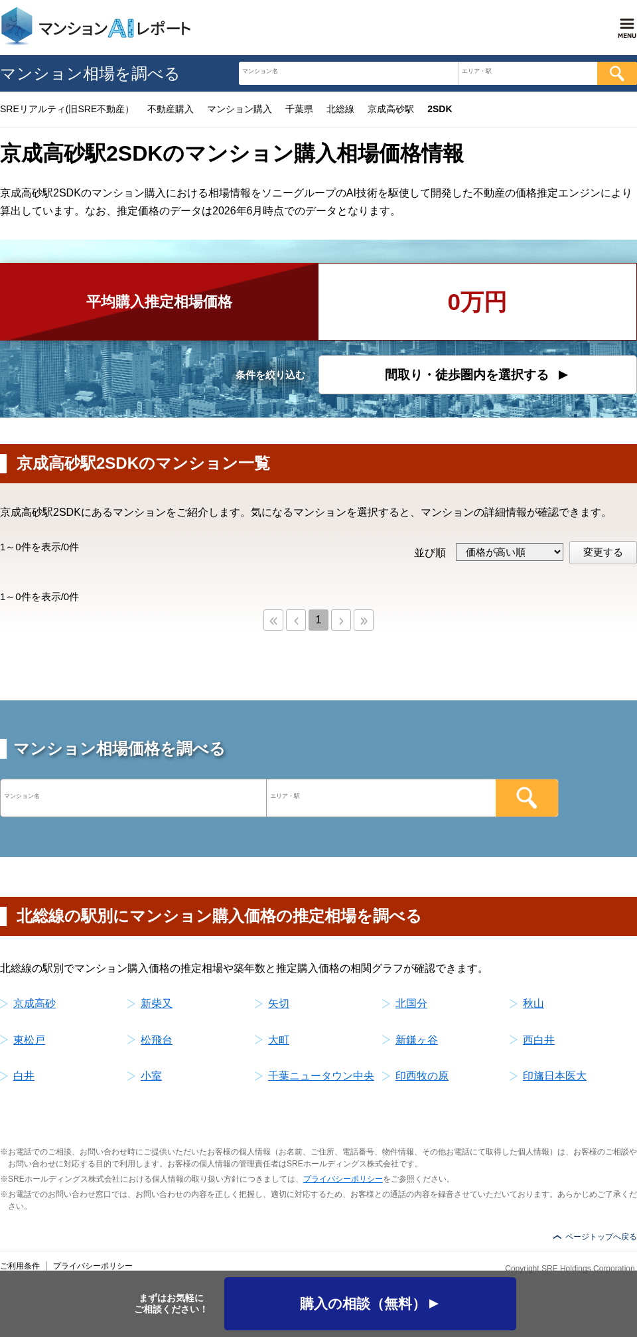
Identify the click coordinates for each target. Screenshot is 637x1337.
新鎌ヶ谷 (416, 1040)
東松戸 (29, 1040)
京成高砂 (34, 1003)
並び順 (430, 552)
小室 (151, 1075)
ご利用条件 (20, 1266)
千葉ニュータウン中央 (321, 1075)
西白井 (539, 1040)
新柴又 (157, 1003)
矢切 (278, 1003)
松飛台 (157, 1040)
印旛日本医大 (555, 1075)
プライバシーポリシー (343, 1179)
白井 (24, 1075)
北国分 (411, 1003)
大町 (278, 1040)
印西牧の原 (422, 1075)
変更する (603, 552)
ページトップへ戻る (601, 1236)
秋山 (533, 1003)
